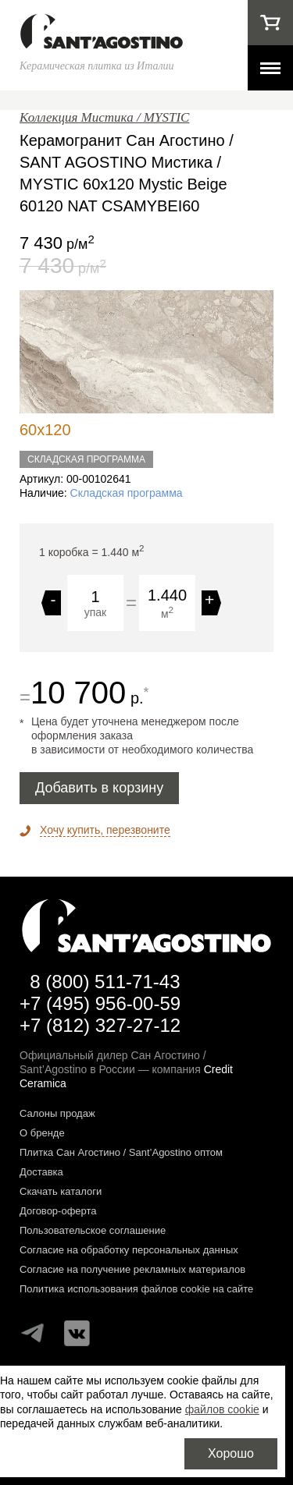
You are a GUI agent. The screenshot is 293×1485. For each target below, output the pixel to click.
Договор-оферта (58, 1211)
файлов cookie (222, 1409)
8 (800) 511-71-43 (105, 981)
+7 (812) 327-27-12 (100, 1025)
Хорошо (231, 1453)
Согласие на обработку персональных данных (129, 1250)
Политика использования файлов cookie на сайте (136, 1289)
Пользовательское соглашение (93, 1230)
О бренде (42, 1133)
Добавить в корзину (99, 788)
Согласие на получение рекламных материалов (132, 1269)
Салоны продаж (57, 1113)
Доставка (41, 1172)
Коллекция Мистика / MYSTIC (104, 117)
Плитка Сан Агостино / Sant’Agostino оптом (121, 1152)
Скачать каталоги (61, 1191)
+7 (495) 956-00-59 (100, 1003)
